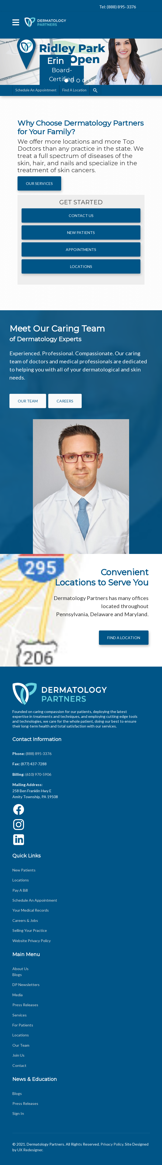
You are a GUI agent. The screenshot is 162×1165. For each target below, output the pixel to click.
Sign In (18, 1113)
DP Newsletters (26, 984)
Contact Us (81, 215)
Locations (81, 266)
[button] (81, 47)
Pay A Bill (20, 890)
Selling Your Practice (29, 930)
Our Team (20, 1045)
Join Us (18, 1055)
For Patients (22, 1025)
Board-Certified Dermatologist (62, 79)
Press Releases (25, 1004)
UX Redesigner (29, 1149)
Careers (65, 401)
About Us (20, 968)
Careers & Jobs (25, 920)
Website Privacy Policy (31, 940)
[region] (81, 47)
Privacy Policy (112, 1144)
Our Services (39, 183)
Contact (19, 1065)
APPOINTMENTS (81, 249)
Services (19, 1015)
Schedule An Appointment (35, 90)
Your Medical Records (30, 910)
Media (17, 994)
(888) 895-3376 (38, 753)
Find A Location (74, 90)
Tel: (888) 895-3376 (117, 6)
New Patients (81, 232)
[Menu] (15, 22)
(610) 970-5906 (38, 774)
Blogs (17, 974)
